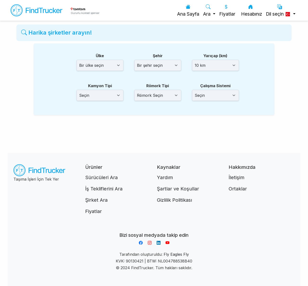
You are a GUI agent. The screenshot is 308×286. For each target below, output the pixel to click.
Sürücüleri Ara (101, 177)
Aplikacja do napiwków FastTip (154, 229)
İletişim (236, 177)
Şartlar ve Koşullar (178, 189)
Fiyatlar (227, 10)
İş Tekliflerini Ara (103, 189)
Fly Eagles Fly (176, 254)
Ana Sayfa (188, 10)
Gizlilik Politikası (174, 200)
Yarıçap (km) (215, 55)
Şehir (158, 55)
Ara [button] (207, 10)
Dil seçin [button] (279, 10)
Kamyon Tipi (100, 85)
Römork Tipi (157, 85)
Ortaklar (238, 189)
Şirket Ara (96, 200)
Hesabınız (251, 10)
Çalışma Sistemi (215, 85)
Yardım (165, 177)
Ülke (100, 55)
